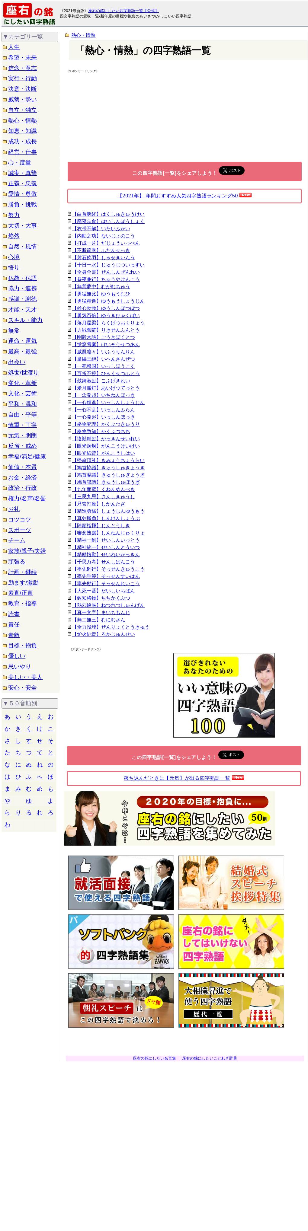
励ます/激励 (23, 582)
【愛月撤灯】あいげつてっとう (106, 388)
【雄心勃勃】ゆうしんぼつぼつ (106, 308)
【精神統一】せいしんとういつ (106, 547)
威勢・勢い (22, 99)
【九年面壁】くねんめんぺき (103, 489)
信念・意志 (22, 68)
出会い (16, 362)
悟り (14, 267)
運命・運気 (22, 341)
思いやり (19, 666)
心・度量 (19, 162)
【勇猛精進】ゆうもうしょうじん (108, 301)
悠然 (14, 236)
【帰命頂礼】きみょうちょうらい (108, 460)
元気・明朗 (22, 435)
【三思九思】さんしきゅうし (103, 496)
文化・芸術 (22, 393)
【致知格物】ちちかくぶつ (101, 598)
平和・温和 (22, 404)
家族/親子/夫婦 (27, 551)
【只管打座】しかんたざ (98, 503)
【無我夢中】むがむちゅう (101, 286)
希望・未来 (22, 57)
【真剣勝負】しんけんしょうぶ (106, 518)
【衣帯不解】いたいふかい (101, 228)
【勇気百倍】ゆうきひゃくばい (106, 315)
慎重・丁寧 (22, 425)
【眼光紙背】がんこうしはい (103, 453)
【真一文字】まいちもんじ (101, 612)
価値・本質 (22, 467)
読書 (14, 614)
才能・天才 (22, 309)
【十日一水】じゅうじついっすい (108, 264)
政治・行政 (22, 488)
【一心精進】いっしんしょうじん (108, 402)
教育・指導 (22, 603)
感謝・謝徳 (22, 299)
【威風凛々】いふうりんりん (103, 351)
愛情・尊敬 (22, 194)
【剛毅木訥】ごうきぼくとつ (103, 337)
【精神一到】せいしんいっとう (106, 540)
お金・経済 (22, 477)
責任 (14, 624)
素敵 (14, 635)
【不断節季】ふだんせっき (101, 250)
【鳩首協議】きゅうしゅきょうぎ (108, 467)
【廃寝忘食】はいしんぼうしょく (108, 221)
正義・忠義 (22, 183)
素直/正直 (20, 593)
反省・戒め (22, 446)
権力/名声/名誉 (27, 498)
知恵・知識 (22, 131)
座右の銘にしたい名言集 (154, 1058)
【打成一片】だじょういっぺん (106, 243)
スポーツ (19, 530)
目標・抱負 (22, 645)
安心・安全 (22, 687)
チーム (16, 540)
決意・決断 (22, 89)
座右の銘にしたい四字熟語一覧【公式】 (123, 10)
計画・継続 (22, 572)
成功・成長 (22, 141)
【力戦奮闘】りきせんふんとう (106, 330)
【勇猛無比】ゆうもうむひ (101, 293)
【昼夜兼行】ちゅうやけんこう (106, 279)
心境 (14, 257)
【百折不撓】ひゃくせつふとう (106, 373)
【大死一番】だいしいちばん (103, 590)
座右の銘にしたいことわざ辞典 (209, 1058)
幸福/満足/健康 (27, 456)
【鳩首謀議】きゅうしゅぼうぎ (106, 482)
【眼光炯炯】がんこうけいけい (106, 445)
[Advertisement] (117, 117)
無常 (14, 330)
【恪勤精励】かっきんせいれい (106, 438)
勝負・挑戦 (22, 204)
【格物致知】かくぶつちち (101, 431)
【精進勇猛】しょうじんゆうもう (108, 511)
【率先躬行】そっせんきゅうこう (108, 569)
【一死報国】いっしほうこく (103, 366)
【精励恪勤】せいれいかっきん (106, 554)
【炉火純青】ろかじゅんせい (103, 634)
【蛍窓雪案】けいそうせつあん (106, 344)
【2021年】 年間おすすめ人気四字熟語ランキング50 (177, 195)
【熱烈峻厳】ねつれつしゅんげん (108, 605)
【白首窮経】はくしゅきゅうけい (108, 214)
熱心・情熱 (22, 120)
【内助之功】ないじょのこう (103, 235)
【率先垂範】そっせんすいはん (106, 576)
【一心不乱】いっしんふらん (103, 409)
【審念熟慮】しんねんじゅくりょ (108, 532)
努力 (14, 215)
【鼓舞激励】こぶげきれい (101, 380)
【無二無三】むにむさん (98, 619)
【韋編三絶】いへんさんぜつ (103, 359)
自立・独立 (22, 110)
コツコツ (19, 519)
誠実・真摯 (22, 173)
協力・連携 (22, 288)
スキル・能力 (25, 320)
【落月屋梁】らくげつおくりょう (108, 322)
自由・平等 (22, 414)
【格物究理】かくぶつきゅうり (106, 424)
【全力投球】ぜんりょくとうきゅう (110, 627)
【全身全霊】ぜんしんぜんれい (106, 272)
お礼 (14, 509)
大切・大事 (22, 225)
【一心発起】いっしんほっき (103, 416)
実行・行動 (22, 78)
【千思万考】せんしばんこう (103, 561)
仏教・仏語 (22, 278)
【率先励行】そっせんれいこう (106, 583)
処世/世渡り (23, 372)
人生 (14, 47)
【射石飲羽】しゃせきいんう (103, 257)
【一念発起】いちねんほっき (103, 395)
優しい (16, 656)
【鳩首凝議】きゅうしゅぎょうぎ (108, 474)
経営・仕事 (22, 152)
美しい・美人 (25, 677)
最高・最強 (22, 351)
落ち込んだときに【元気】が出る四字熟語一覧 (177, 778)
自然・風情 (22, 246)
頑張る (16, 561)
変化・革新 (22, 383)
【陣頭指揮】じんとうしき (101, 525)
